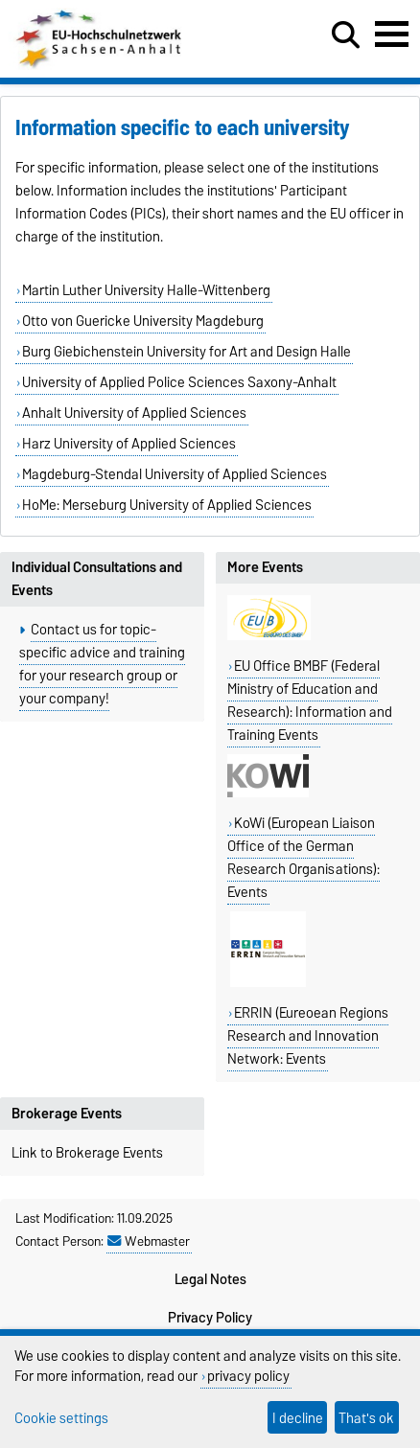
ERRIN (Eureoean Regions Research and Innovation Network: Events (307, 1035)
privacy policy (248, 1376)
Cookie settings (61, 1418)
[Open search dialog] (346, 35)
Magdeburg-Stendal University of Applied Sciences (174, 474)
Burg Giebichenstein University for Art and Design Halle (186, 351)
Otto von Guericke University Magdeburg (143, 321)
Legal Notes (210, 1279)
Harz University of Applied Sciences (129, 443)
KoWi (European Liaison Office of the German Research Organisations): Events (303, 858)
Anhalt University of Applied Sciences (134, 413)
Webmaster (148, 1241)
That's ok (366, 1418)
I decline (297, 1418)
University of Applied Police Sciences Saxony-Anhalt (179, 382)
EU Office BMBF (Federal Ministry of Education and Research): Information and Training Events (309, 701)
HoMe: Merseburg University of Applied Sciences (167, 505)
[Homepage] (100, 65)
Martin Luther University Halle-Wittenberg (146, 290)
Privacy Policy (210, 1317)
